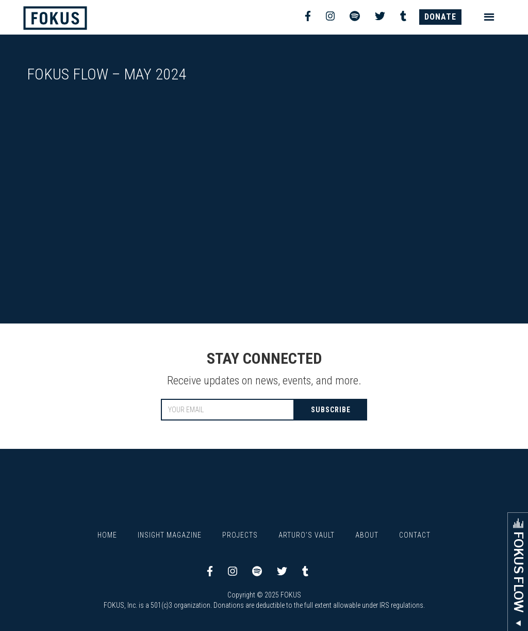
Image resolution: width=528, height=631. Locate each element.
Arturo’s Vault (306, 535)
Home (107, 535)
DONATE (440, 17)
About (366, 535)
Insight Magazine (170, 535)
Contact (415, 535)
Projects (240, 535)
